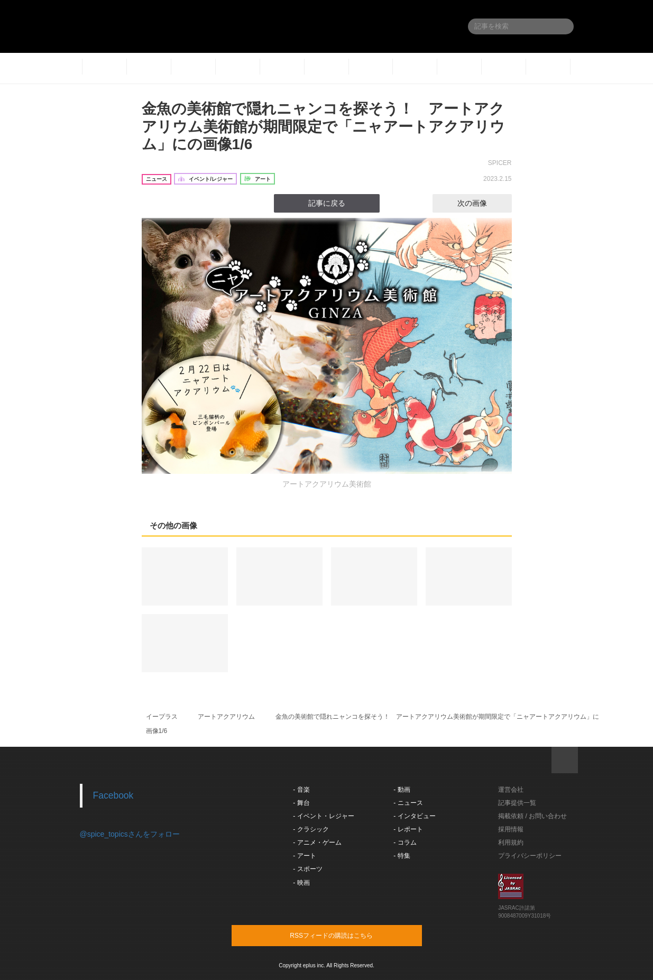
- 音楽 (301, 789)
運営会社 (510, 789)
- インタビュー (414, 816)
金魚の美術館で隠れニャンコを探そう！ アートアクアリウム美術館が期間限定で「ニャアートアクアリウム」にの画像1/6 (323, 126)
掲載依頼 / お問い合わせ (532, 816)
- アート (304, 855)
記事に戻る (326, 203)
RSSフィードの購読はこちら (346, 935)
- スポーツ (307, 869)
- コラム (404, 842)
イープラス (162, 716)
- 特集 (401, 855)
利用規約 (510, 842)
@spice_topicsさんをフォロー (130, 834)
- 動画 (401, 789)
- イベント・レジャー (323, 816)
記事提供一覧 (517, 803)
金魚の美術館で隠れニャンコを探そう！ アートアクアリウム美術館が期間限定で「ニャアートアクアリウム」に (437, 716)
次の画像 (481, 203)
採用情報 (510, 829)
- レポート (407, 829)
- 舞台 (301, 803)
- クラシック (310, 829)
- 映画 (301, 882)
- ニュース (407, 803)
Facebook (113, 795)
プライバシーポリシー (530, 855)
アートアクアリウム (226, 716)
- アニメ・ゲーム (317, 842)
